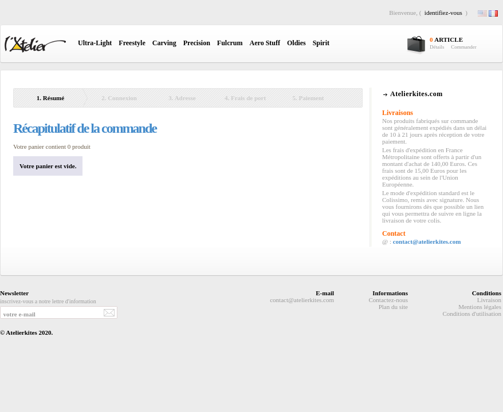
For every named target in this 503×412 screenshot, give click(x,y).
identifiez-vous (443, 12)
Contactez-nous (388, 299)
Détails (437, 47)
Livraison (489, 299)
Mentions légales (479, 306)
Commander (464, 47)
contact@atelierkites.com (427, 241)
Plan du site (393, 306)
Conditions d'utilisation (471, 313)
